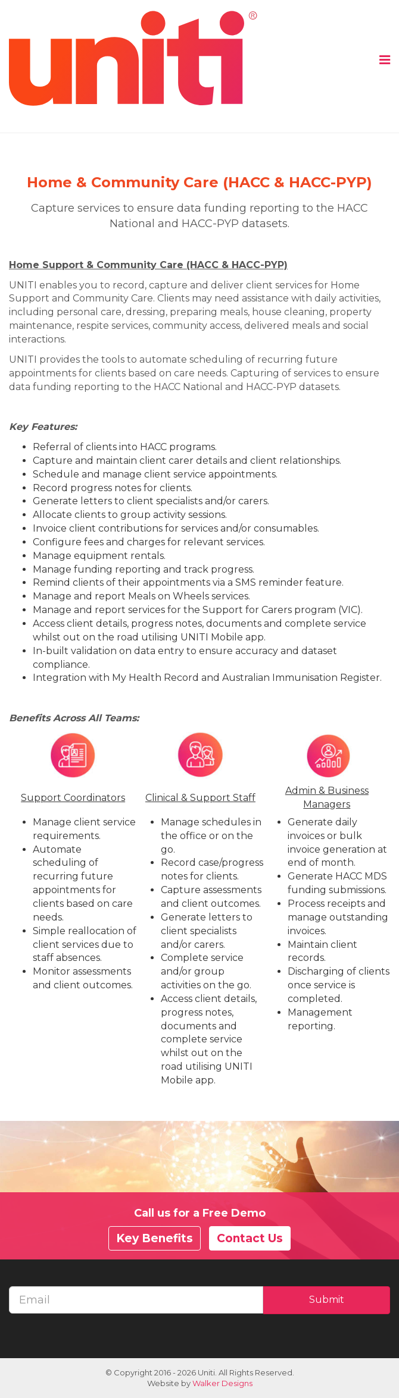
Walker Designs (222, 1383)
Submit (326, 1299)
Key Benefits (154, 1238)
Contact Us (250, 1238)
